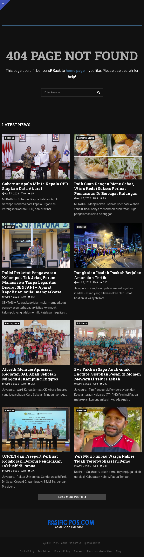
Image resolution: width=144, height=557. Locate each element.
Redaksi (78, 551)
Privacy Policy (62, 551)
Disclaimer (44, 551)
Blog (118, 551)
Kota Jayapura (12, 323)
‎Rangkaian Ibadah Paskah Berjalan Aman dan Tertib (108, 275)
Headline (9, 138)
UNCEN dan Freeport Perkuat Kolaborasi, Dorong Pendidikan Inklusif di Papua (32, 461)
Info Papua (82, 323)
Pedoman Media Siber (99, 551)
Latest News (16, 124)
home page (75, 70)
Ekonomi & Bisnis (85, 138)
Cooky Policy (27, 551)
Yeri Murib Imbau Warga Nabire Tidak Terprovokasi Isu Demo (104, 458)
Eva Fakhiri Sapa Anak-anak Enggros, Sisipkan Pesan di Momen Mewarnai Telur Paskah (107, 374)
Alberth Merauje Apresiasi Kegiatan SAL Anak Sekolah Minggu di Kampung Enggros (30, 374)
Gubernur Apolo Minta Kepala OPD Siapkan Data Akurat (35, 186)
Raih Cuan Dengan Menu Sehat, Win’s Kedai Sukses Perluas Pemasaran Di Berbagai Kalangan (106, 188)
